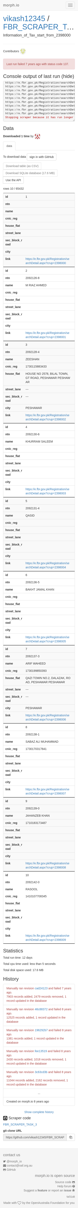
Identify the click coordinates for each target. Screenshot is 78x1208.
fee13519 (41, 1051)
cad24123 (41, 988)
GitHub (11, 1169)
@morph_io (14, 1161)
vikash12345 (24, 18)
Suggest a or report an (48, 1190)
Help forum (64, 1186)
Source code (63, 1182)
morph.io (11, 5)
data (9, 146)
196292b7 (41, 1030)
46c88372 (41, 1009)
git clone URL (12, 1130)
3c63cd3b (41, 1072)
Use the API (13, 180)
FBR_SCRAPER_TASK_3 (20, 1124)
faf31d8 (71, 1196)
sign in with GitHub (42, 157)
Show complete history (39, 1112)
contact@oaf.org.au (19, 1165)
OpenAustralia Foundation (48, 1202)
